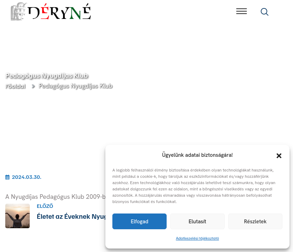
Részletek (255, 221)
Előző (45, 205)
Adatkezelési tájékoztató (197, 238)
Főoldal (16, 86)
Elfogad (139, 221)
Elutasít (197, 221)
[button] (278, 155)
